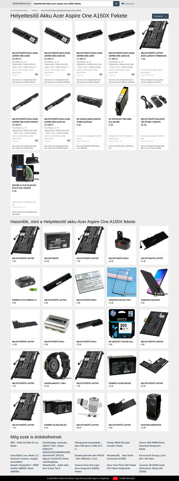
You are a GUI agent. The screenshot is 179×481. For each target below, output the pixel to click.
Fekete (34, 10)
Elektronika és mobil (19, 10)
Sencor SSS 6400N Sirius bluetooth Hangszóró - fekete (152, 445)
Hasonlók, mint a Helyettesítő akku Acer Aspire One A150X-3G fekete (56, 147)
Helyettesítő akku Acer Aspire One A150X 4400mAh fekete (89, 56)
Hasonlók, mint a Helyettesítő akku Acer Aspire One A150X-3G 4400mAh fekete (121, 82)
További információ (127, 478)
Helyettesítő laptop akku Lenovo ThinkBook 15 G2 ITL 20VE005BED (154, 56)
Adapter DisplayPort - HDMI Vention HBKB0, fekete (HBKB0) (24, 468)
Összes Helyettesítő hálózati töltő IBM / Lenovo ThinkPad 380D (152, 147)
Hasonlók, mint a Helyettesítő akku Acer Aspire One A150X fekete (24, 147)
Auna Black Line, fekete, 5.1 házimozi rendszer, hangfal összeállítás (24, 458)
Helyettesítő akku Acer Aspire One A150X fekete (25, 120)
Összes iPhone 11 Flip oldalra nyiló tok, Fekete (24, 213)
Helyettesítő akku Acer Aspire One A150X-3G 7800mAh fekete (57, 56)
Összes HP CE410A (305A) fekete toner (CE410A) (88, 147)
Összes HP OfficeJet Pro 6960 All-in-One (121, 147)
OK (115, 478)
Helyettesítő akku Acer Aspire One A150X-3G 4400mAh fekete (121, 56)
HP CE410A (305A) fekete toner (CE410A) (89, 120)
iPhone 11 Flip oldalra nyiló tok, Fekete (24, 186)
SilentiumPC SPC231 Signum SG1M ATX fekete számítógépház (56, 458)
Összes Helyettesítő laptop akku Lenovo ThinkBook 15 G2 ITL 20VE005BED (152, 82)
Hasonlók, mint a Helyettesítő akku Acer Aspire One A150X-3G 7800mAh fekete (57, 82)
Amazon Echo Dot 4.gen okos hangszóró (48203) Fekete (87, 468)
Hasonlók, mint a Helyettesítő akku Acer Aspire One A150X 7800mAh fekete (24, 82)
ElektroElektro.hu (22, 3)
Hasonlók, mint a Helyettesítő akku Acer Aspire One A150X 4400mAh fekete (89, 82)
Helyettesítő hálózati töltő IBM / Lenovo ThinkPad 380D (153, 122)
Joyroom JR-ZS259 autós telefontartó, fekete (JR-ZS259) (152, 468)
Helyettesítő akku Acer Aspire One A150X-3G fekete (57, 122)
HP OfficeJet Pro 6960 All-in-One (120, 120)
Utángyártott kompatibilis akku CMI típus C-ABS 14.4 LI (88, 445)
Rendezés (158, 16)
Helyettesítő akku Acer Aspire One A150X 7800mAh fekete (25, 56)
